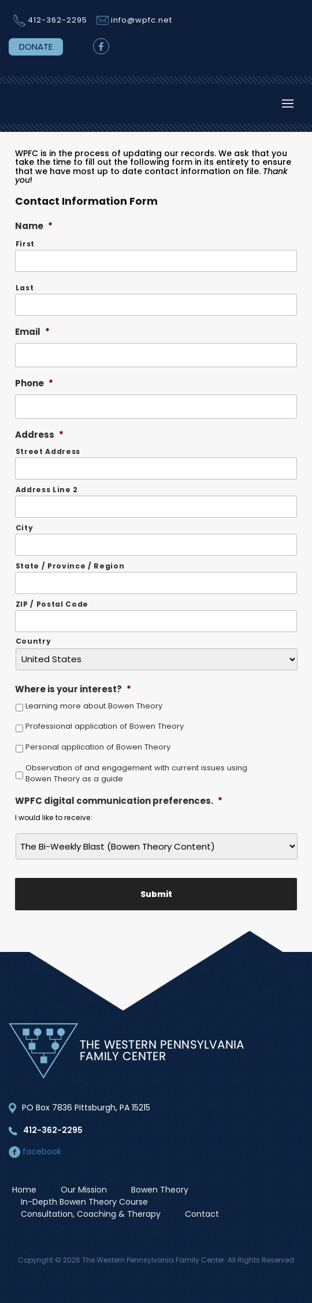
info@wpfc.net (141, 19)
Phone (34, 383)
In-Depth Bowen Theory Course (84, 1202)
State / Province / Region (70, 566)
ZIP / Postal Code (52, 604)
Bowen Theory (159, 1189)
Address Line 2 (47, 489)
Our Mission (84, 1189)
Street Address (48, 451)
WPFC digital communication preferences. (118, 801)
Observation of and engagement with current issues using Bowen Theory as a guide (136, 773)
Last (25, 288)
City (25, 528)
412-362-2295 (57, 19)
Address (39, 435)
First (25, 244)
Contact (202, 1214)
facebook (35, 1151)
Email (32, 332)
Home (24, 1189)
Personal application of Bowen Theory (97, 746)
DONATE (36, 46)
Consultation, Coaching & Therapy (91, 1214)
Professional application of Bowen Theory (104, 726)
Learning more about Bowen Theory (93, 705)
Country (33, 641)
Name (34, 226)
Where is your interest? (73, 689)
